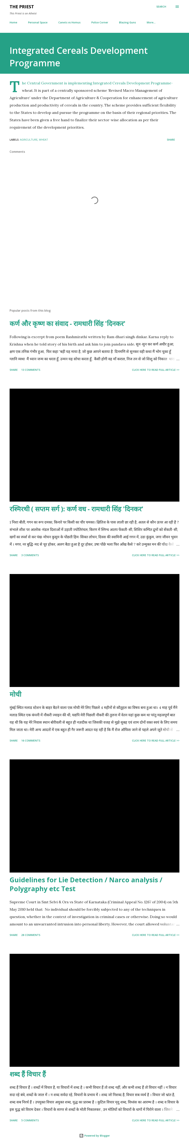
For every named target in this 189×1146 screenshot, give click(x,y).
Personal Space (37, 22)
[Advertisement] (94, 277)
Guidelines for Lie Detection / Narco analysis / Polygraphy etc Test (86, 884)
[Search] (161, 6)
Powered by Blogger (94, 1135)
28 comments (30, 935)
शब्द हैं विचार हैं (28, 1074)
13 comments (30, 369)
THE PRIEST (22, 7)
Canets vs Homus (69, 22)
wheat (43, 139)
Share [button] (171, 139)
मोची (15, 694)
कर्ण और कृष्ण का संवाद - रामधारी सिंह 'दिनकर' (68, 323)
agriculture (28, 139)
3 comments (30, 555)
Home (13, 22)
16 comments (30, 740)
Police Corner (99, 22)
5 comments (30, 1120)
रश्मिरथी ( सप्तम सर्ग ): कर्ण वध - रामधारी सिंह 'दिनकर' (76, 508)
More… (151, 22)
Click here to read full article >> (155, 369)
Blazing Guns (127, 22)
